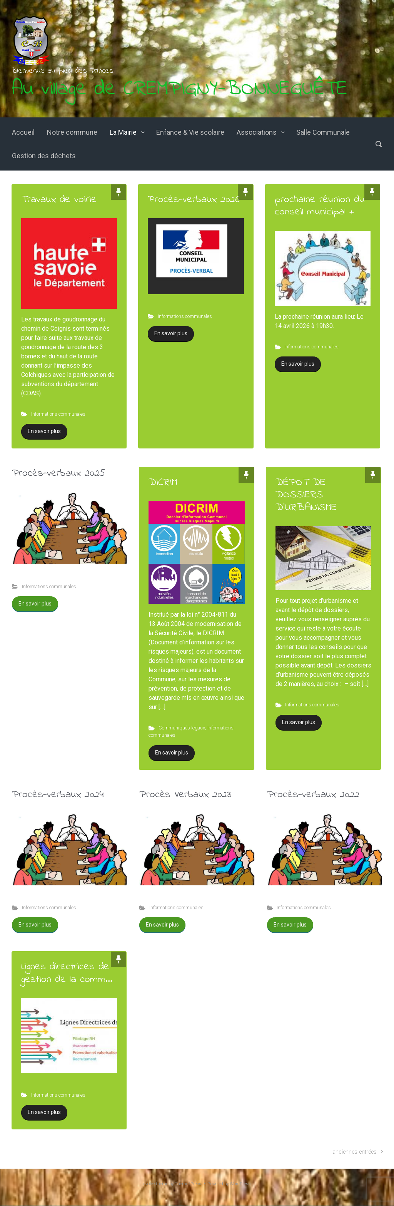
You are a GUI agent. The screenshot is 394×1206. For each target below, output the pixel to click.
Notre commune (72, 132)
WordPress (240, 1183)
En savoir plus (44, 431)
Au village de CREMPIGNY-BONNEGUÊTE (179, 89)
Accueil (23, 132)
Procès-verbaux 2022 (313, 794)
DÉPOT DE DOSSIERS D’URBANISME (306, 495)
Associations (257, 132)
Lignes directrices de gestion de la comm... (66, 973)
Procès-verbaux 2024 (58, 794)
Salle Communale (323, 132)
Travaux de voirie (59, 199)
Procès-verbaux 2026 (194, 199)
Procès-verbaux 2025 (58, 473)
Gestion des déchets (44, 156)
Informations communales (58, 414)
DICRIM (163, 482)
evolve (149, 1183)
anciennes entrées (354, 1152)
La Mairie (123, 132)
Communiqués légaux (182, 728)
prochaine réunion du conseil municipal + (320, 205)
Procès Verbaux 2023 (185, 794)
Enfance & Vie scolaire (190, 132)
